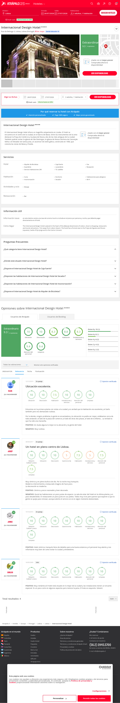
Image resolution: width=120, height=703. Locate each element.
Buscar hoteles (108, 12)
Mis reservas (93, 635)
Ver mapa (39, 31)
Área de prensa (65, 638)
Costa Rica (7, 647)
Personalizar (59, 698)
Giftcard (33, 659)
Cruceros (34, 647)
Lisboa (39, 624)
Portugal (32, 624)
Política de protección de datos (70, 650)
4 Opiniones (91, 46)
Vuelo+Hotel (35, 641)
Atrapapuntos (35, 662)
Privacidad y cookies (67, 647)
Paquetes (34, 644)
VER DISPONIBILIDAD (99, 73)
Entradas (34, 653)
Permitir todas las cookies (94, 698)
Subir (113, 599)
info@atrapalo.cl (100, 651)
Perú (5, 641)
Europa (23, 624)
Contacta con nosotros (97, 641)
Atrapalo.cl (6, 624)
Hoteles (15, 624)
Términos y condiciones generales (71, 641)
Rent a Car (34, 650)
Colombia (7, 638)
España (6, 635)
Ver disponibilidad (102, 96)
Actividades (35, 656)
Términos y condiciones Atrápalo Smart (73, 644)
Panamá (7, 644)
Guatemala (8, 650)
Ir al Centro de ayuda (96, 638)
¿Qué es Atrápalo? (66, 635)
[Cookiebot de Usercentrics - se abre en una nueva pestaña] (100, 667)
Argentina (7, 653)
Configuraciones (99, 690)
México (6, 656)
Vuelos (33, 635)
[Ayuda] (109, 3)
